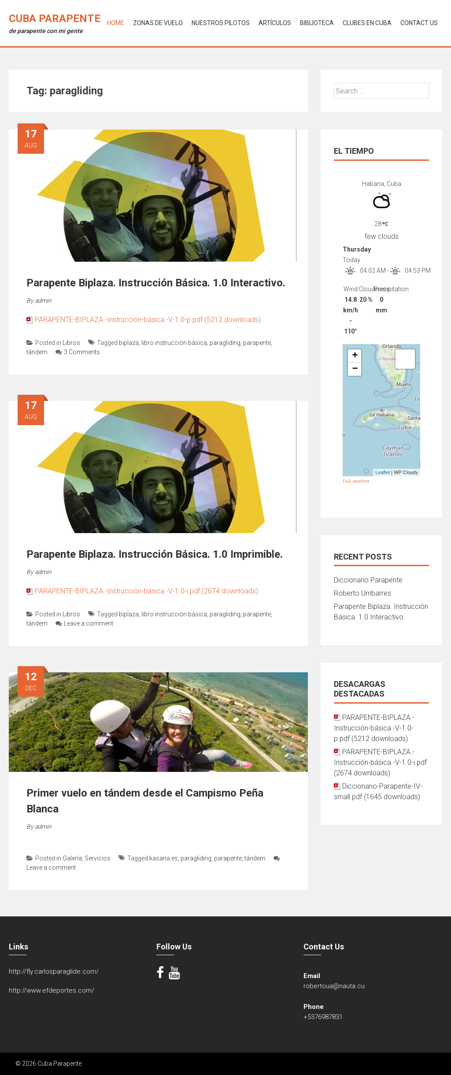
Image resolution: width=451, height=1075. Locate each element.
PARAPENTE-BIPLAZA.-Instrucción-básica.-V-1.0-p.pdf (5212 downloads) (148, 319)
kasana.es (163, 858)
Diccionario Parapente (368, 580)
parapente (257, 342)
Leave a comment (84, 623)
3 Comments (77, 352)
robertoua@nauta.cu (334, 986)
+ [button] (355, 356)
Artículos (275, 22)
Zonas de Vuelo (158, 22)
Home (115, 22)
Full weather (356, 481)
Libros (71, 342)
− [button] (355, 369)
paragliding (225, 342)
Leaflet (382, 472)
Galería (72, 858)
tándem (37, 352)
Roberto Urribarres (362, 593)
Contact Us (419, 22)
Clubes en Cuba (367, 22)
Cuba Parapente (54, 18)
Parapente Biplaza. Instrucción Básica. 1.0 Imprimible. (154, 554)
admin (43, 300)
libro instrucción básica (174, 342)
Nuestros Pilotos (221, 22)
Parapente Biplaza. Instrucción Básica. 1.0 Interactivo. (155, 283)
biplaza (129, 342)
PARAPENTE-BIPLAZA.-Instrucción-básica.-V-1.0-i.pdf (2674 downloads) (146, 591)
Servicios (98, 858)
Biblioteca (317, 22)
